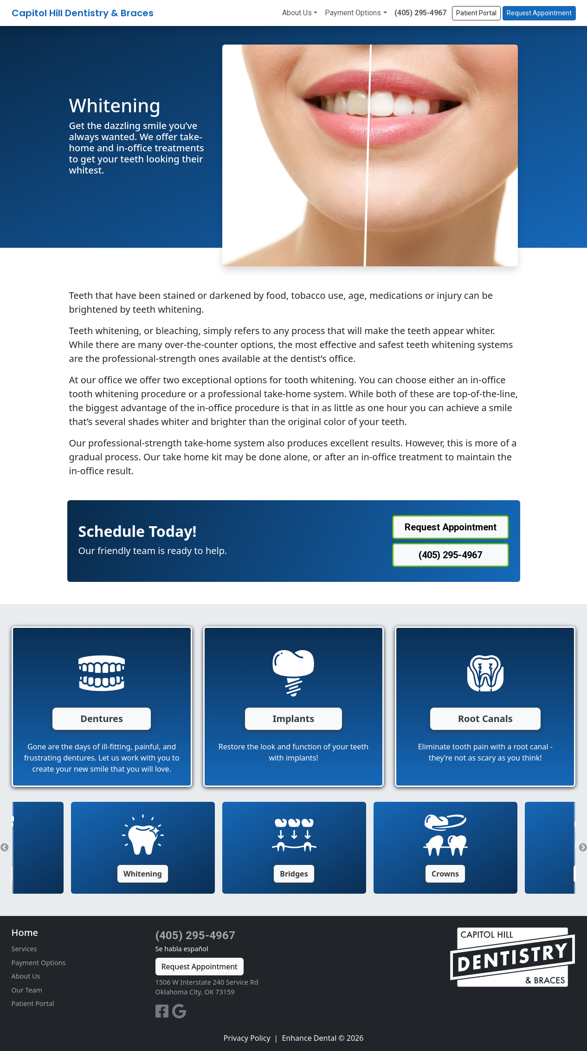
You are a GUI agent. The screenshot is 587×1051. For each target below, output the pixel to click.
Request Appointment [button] (539, 13)
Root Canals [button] (485, 718)
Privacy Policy (247, 1038)
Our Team (27, 990)
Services (24, 948)
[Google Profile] (179, 1014)
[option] (294, 848)
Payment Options (353, 12)
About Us (297, 12)
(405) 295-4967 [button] (450, 555)
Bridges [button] (294, 874)
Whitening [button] (142, 874)
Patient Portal (33, 1003)
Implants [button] (294, 718)
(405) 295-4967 (420, 12)
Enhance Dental (309, 1038)
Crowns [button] (445, 874)
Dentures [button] (101, 718)
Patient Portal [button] (476, 13)
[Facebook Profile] (163, 1014)
